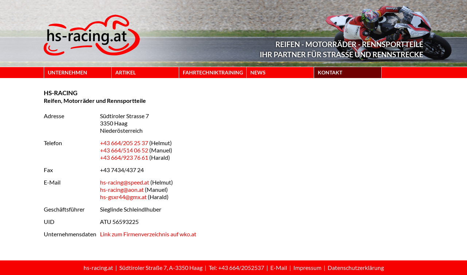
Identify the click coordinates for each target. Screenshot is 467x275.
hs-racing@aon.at (122, 189)
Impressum (307, 267)
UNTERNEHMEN (67, 72)
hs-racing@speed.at (124, 182)
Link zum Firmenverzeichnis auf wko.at (148, 234)
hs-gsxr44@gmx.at (123, 196)
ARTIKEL (125, 72)
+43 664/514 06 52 (124, 150)
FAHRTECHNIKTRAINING (213, 72)
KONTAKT (330, 72)
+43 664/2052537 (241, 267)
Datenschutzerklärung (356, 267)
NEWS (258, 72)
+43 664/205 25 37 (124, 142)
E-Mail (278, 267)
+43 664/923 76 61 (124, 157)
